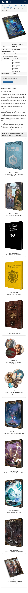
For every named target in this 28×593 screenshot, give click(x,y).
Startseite (5, 5)
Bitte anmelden (8, 82)
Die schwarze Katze (8, 7)
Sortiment (11, 5)
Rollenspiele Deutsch (20, 5)
